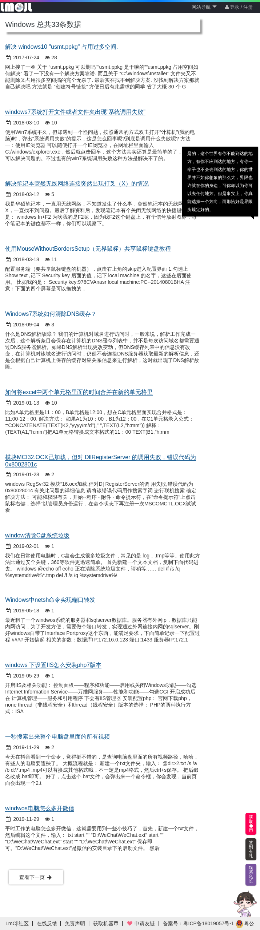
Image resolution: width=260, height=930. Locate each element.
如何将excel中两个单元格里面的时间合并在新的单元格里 (78, 392)
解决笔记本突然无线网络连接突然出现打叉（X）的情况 (77, 183)
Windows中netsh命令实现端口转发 (50, 600)
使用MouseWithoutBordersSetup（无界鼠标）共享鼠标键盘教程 (88, 249)
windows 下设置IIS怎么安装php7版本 (53, 665)
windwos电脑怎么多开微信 (39, 808)
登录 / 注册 (239, 7)
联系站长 (251, 875)
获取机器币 (106, 923)
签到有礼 (251, 849)
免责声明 (75, 923)
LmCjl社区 (17, 923)
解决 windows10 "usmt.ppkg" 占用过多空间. (61, 47)
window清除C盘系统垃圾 (37, 535)
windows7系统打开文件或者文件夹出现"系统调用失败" (75, 112)
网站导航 (204, 7)
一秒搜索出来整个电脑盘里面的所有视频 (57, 737)
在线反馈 (47, 923)
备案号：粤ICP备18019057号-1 (198, 923)
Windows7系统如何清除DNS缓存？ (51, 314)
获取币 (251, 824)
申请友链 (141, 923)
